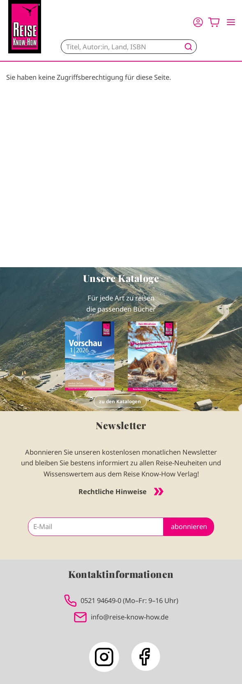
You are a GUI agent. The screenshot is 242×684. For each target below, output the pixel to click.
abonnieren (189, 526)
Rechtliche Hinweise (121, 491)
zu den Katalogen (120, 401)
